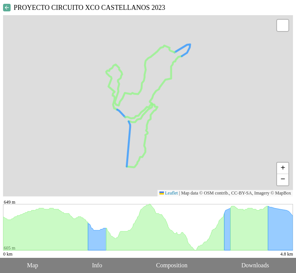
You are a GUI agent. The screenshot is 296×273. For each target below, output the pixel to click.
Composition (171, 265)
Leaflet (168, 193)
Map (32, 265)
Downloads (255, 265)
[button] (282, 25)
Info (97, 265)
